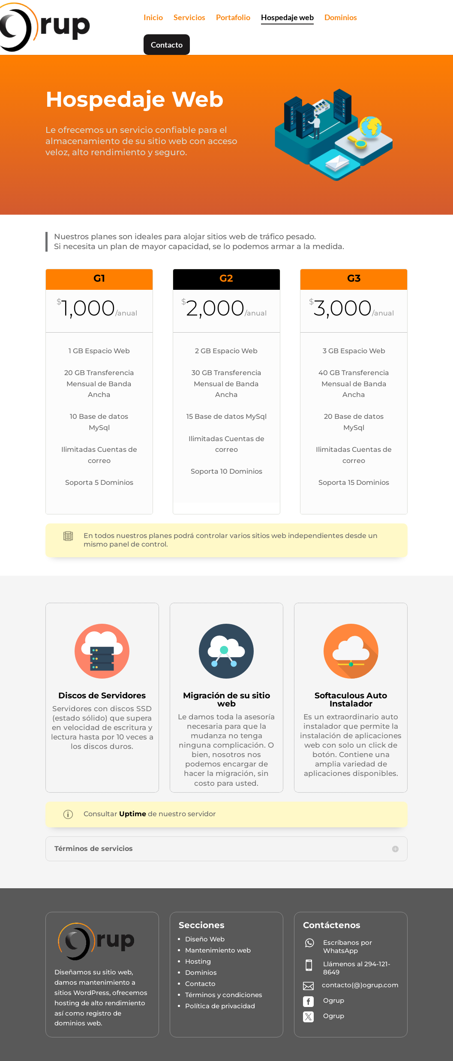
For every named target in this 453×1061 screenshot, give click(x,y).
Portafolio (233, 18)
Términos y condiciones (223, 995)
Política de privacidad (220, 1006)
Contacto (167, 44)
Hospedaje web (287, 18)
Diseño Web (205, 939)
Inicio (153, 18)
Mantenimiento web (218, 950)
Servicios (189, 18)
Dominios (340, 18)
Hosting (198, 961)
